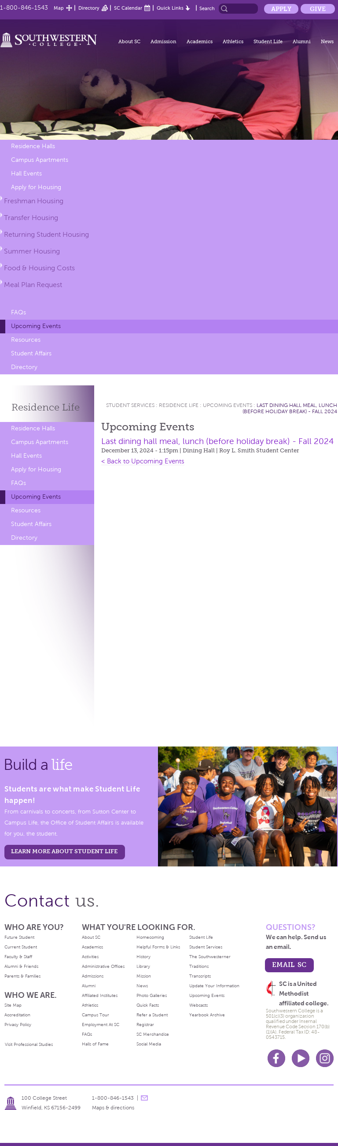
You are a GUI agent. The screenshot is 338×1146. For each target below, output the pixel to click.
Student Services (130, 405)
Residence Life (178, 405)
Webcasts (198, 1005)
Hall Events (26, 173)
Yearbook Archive (207, 1014)
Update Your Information (214, 985)
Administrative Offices (103, 966)
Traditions (199, 966)
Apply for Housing (36, 187)
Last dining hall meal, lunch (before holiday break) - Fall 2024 (289, 408)
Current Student (20, 946)
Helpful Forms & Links (158, 946)
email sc (289, 964)
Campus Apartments (39, 160)
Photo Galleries (151, 995)
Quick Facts (147, 1005)
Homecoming (150, 937)
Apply (281, 8)
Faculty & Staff (18, 956)
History (143, 956)
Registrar (145, 1024)
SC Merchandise (152, 1034)
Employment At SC (100, 1024)
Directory (88, 8)
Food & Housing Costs (39, 268)
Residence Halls (33, 146)
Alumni (302, 41)
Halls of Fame (95, 1043)
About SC (129, 41)
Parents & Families (22, 976)
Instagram (325, 1058)
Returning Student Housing (46, 234)
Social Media (148, 1043)
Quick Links (170, 8)
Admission (163, 41)
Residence (45, 407)
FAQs (18, 312)
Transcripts (200, 976)
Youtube (300, 1058)
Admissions (92, 976)
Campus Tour (95, 1014)
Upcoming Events (36, 326)
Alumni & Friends (21, 966)
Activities (90, 956)
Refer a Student (152, 1014)
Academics (200, 41)
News (327, 41)
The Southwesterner (210, 956)
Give (318, 8)
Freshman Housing (33, 201)
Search (207, 8)
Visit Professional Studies (29, 1044)
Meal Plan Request (33, 284)
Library (143, 966)
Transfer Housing (31, 217)
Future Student (19, 937)
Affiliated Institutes (100, 995)
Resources (25, 339)
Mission (143, 976)
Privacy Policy (17, 1024)
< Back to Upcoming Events (142, 461)
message (144, 1098)
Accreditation (17, 1014)
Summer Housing (32, 251)
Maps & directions (113, 1108)
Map (59, 8)
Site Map (13, 1005)
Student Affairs (31, 353)
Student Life (268, 41)
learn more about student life (64, 851)
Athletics (233, 41)
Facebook (276, 1058)
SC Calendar (128, 8)
